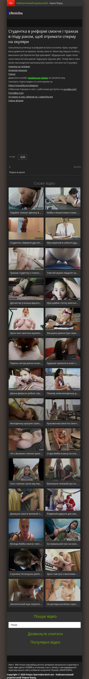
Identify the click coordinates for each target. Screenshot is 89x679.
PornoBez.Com (16, 92)
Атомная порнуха (17, 70)
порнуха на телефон (19, 66)
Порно (11, 74)
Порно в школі (17, 172)
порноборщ (15, 12)
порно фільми (16, 100)
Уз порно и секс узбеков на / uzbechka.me (30, 96)
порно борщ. (56, 3)
